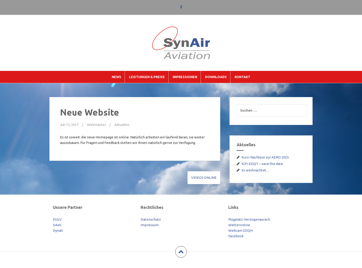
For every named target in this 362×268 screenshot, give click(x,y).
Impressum (150, 225)
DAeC (57, 225)
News (116, 77)
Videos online (204, 178)
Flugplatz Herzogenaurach (249, 219)
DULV (57, 219)
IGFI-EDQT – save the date (262, 164)
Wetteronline (239, 225)
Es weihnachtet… (255, 170)
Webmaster (96, 125)
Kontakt (242, 77)
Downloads (216, 77)
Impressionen (185, 77)
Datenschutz (151, 219)
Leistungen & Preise (147, 77)
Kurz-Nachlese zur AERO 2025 (265, 157)
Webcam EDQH (240, 230)
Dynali (58, 230)
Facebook (236, 236)
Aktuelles (121, 125)
